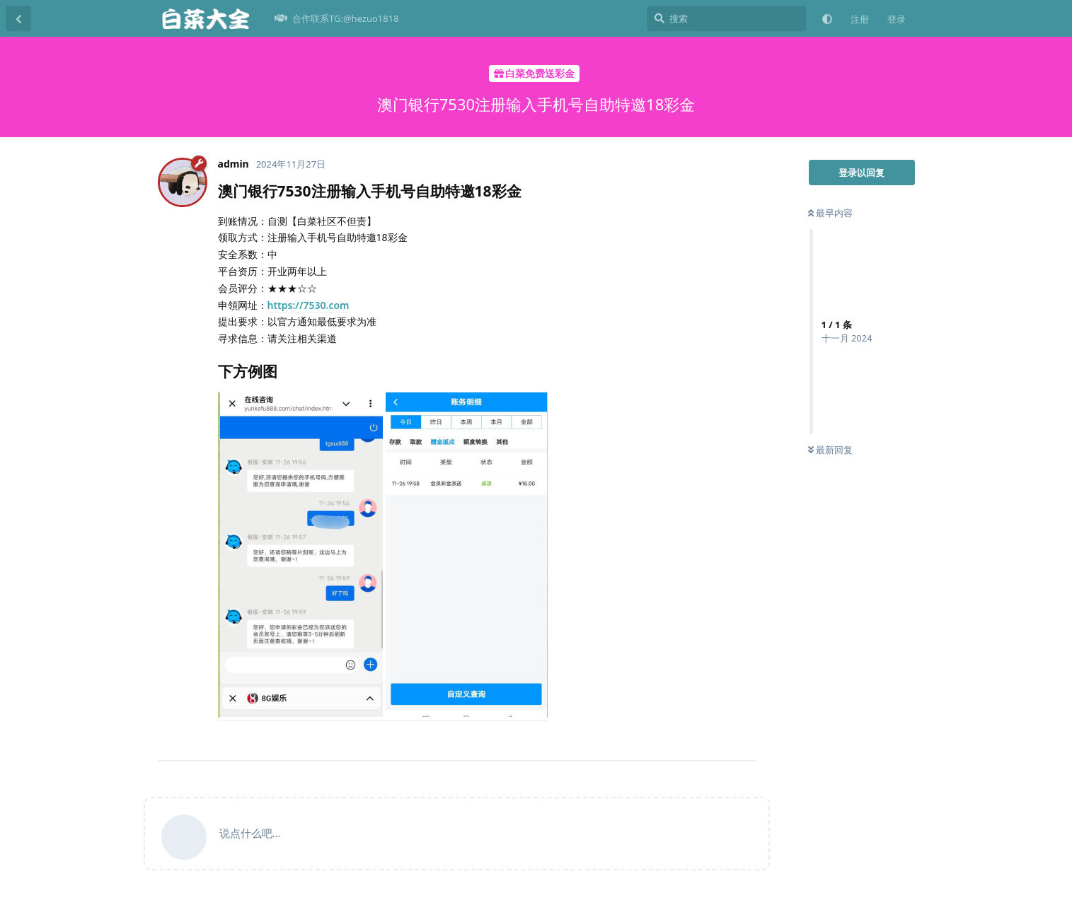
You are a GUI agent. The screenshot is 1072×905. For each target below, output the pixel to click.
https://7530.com (308, 305)
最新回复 (830, 449)
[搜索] (726, 18)
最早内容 (830, 212)
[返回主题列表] (18, 18)
